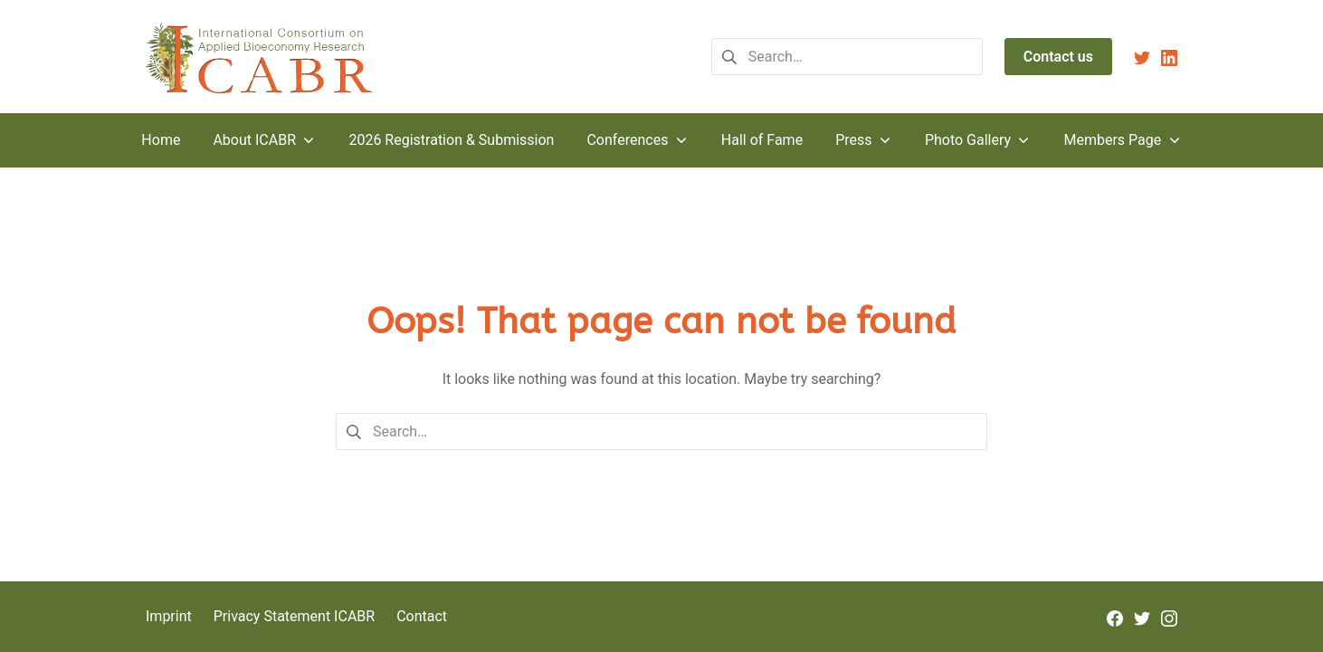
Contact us (1058, 56)
